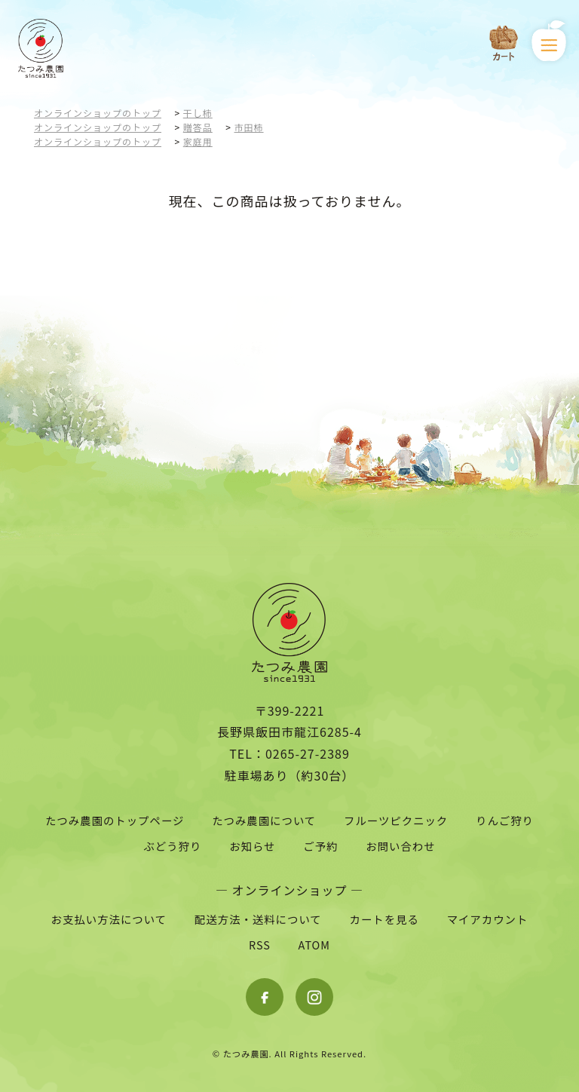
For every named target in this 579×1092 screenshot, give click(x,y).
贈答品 (198, 127)
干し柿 (198, 112)
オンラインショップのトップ (97, 112)
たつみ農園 (246, 1054)
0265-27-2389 (307, 753)
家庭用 (198, 141)
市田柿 (249, 127)
